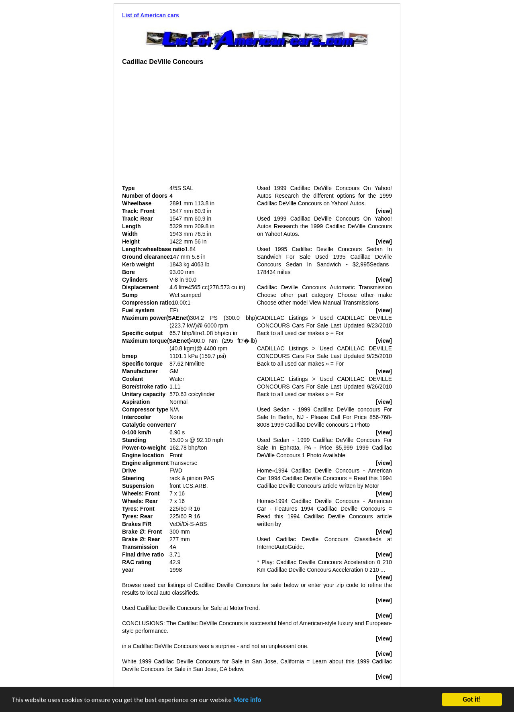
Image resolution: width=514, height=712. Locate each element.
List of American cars (150, 15)
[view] (384, 211)
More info (247, 700)
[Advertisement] (189, 128)
